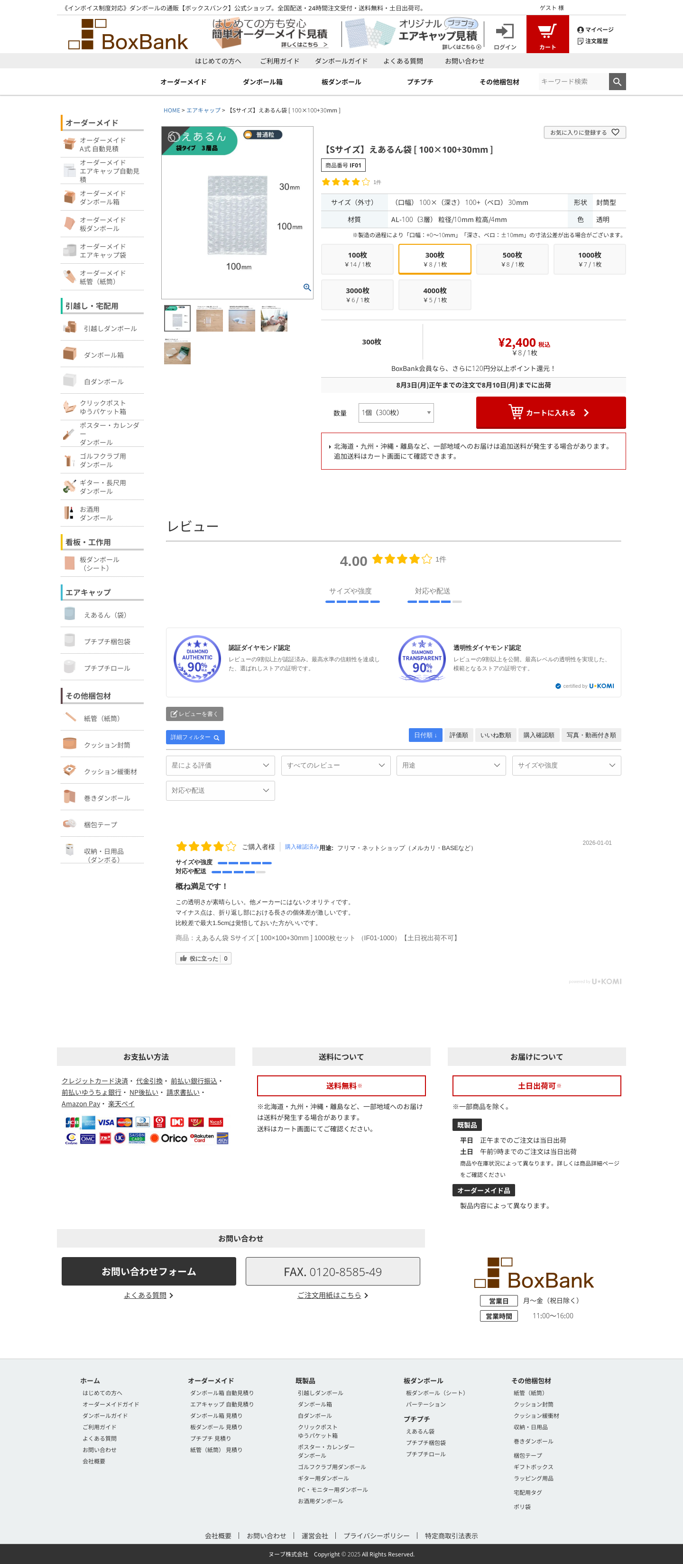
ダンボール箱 (93, 353)
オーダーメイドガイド (111, 1404)
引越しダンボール (100, 326)
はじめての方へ (218, 60)
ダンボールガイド (341, 60)
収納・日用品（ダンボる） (93, 853)
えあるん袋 (420, 1431)
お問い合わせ (465, 60)
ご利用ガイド (280, 60)
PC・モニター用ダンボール (333, 1489)
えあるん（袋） (96, 613)
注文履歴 (592, 40)
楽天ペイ (121, 1103)
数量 (340, 412)
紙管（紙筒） (93, 716)
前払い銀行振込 (194, 1080)
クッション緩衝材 (100, 770)
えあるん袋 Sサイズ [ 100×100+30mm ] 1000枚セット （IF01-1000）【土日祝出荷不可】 (328, 938)
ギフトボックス (534, 1466)
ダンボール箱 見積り (216, 1415)
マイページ (595, 28)
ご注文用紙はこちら (329, 1295)
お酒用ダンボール (320, 1501)
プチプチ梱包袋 (96, 640)
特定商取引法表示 (451, 1535)
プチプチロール (96, 666)
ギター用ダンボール (323, 1478)
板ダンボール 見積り (216, 1427)
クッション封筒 (96, 743)
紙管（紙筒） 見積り (216, 1449)
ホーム (90, 1380)
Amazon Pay (81, 1103)
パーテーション (426, 1404)
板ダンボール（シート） (437, 1392)
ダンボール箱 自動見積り (222, 1392)
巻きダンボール (96, 796)
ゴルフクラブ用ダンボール (332, 1466)
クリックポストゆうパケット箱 (318, 1431)
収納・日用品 (531, 1427)
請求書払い (183, 1092)
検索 (617, 81)
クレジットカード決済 (95, 1080)
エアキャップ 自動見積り (222, 1404)
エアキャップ (203, 110)
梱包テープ (90, 823)
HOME (172, 110)
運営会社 (315, 1535)
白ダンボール (93, 380)
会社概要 (94, 1461)
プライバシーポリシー (376, 1535)
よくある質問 (403, 60)
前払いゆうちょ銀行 (91, 1092)
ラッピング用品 (534, 1478)
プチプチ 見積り (210, 1438)
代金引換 (149, 1080)
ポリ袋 (522, 1506)
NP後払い (143, 1092)
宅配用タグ (528, 1492)
